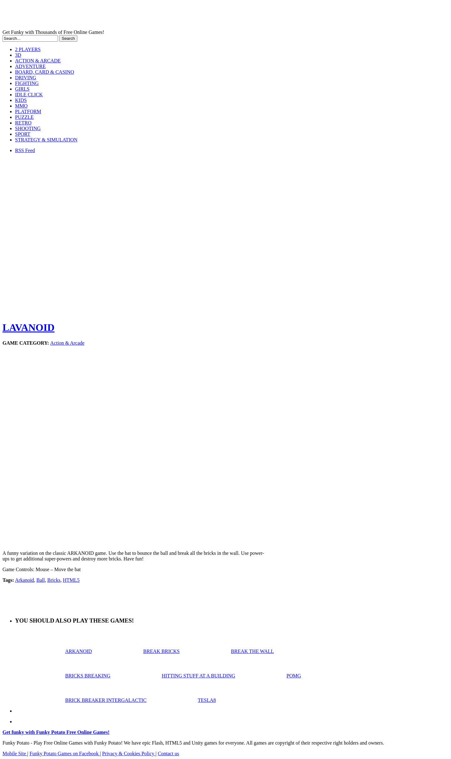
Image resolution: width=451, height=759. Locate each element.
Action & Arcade (67, 343)
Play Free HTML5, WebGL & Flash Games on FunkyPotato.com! (109, 16)
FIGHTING (27, 83)
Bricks (53, 580)
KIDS (21, 100)
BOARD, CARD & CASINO (44, 72)
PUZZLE (24, 117)
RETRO (23, 122)
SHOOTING (28, 128)
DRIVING (25, 77)
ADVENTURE (30, 66)
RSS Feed (25, 150)
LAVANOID (28, 327)
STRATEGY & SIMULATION (46, 139)
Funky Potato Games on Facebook (64, 753)
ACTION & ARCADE (38, 60)
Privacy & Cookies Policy (129, 753)
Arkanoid (24, 580)
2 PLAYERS (28, 49)
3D (18, 55)
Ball (40, 580)
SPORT (22, 134)
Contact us (168, 753)
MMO (21, 106)
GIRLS (22, 89)
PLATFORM (28, 111)
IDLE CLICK (29, 94)
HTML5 (71, 580)
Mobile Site (15, 753)
